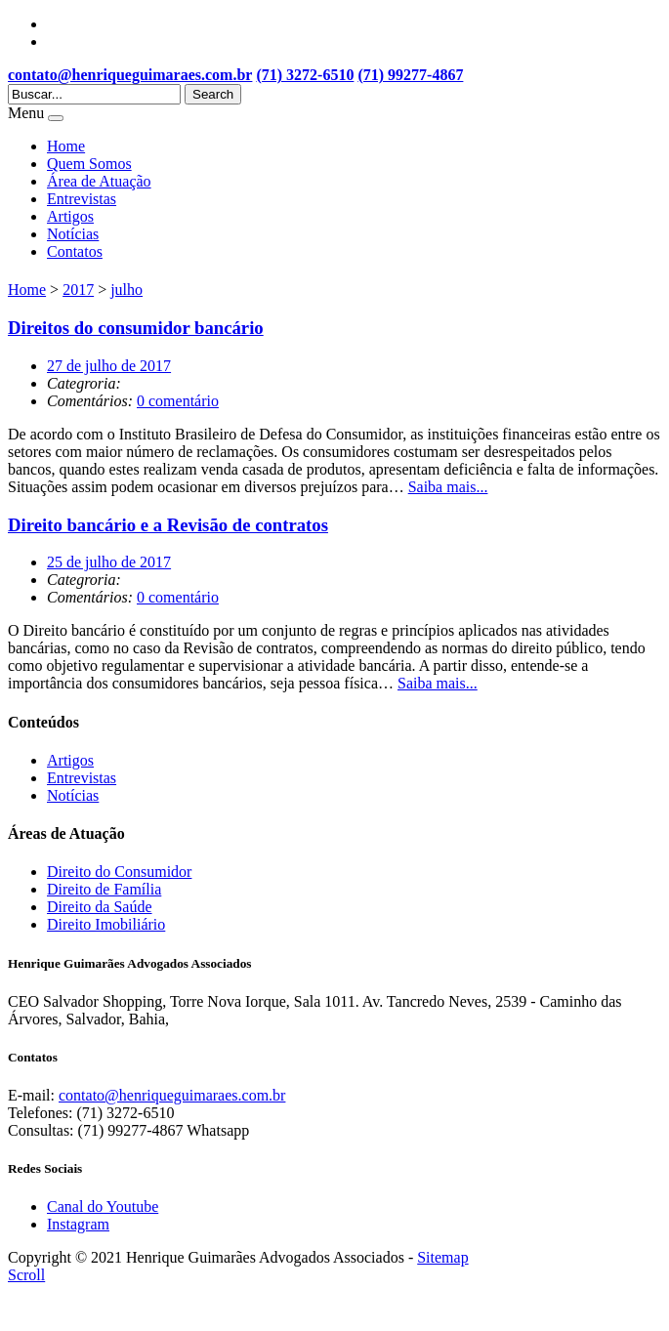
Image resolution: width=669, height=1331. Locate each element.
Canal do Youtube (102, 1206)
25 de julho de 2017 (109, 562)
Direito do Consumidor (119, 871)
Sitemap (442, 1257)
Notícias (73, 234)
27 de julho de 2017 (109, 365)
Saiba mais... (448, 486)
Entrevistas (81, 198)
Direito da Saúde (99, 906)
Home (66, 146)
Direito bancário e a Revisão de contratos (168, 525)
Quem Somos (89, 163)
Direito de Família (104, 889)
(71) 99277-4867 (410, 74)
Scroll (26, 1275)
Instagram (78, 1224)
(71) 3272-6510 (305, 74)
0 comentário (178, 401)
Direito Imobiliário (106, 924)
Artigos (70, 216)
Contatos (75, 251)
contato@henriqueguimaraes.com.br (130, 74)
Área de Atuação (99, 181)
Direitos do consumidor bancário (136, 327)
